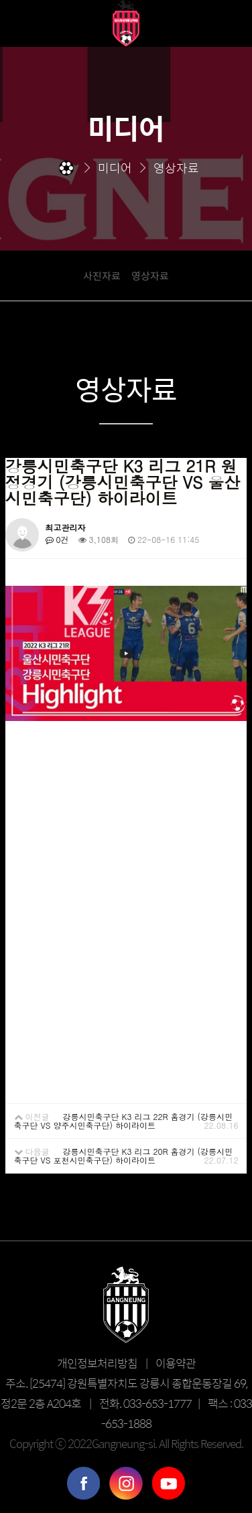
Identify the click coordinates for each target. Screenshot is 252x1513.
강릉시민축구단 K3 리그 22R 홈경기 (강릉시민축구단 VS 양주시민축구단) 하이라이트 (123, 1121)
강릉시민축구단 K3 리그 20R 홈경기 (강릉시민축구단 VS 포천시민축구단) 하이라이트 (123, 1155)
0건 (57, 539)
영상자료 (150, 275)
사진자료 (102, 275)
